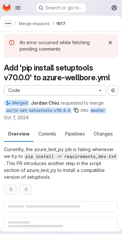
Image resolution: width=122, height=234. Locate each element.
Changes (103, 133)
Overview (19, 133)
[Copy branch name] (76, 110)
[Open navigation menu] (18, 8)
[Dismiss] (110, 42)
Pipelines (75, 133)
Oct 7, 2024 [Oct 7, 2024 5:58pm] (16, 117)
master (98, 110)
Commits (47, 133)
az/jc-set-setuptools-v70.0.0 (38, 110)
